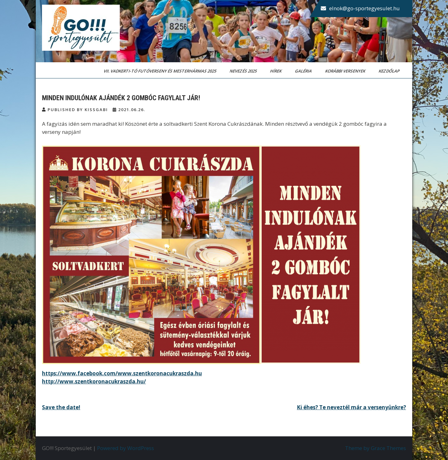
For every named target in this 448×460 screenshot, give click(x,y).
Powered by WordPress (125, 448)
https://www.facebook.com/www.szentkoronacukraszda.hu (122, 373)
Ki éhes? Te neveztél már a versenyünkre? (351, 407)
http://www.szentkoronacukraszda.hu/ (94, 381)
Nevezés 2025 (243, 71)
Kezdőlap (389, 71)
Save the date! (61, 407)
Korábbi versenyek (345, 71)
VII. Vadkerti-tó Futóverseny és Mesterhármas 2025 (160, 71)
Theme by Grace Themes (375, 448)
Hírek (276, 71)
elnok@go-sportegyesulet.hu (364, 8)
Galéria (303, 71)
